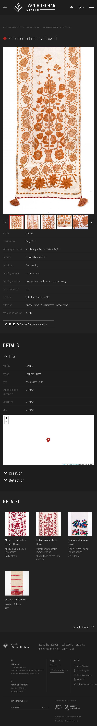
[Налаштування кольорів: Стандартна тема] (71, 7)
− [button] (6, 422)
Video (64, 649)
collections (67, 644)
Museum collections (20, 28)
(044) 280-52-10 (38, 670)
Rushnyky (38, 28)
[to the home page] (16, 646)
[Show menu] (91, 7)
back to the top (81, 627)
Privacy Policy (59, 721)
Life (12, 356)
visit (72, 649)
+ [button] (6, 418)
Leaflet (64, 464)
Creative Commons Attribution (26, 324)
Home (5, 28)
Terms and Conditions (71, 721)
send (43, 707)
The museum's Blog (48, 649)
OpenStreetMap (74, 464)
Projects (80, 644)
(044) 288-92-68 (27, 670)
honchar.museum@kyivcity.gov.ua (27, 674)
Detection (16, 480)
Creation (15, 473)
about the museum (48, 644)
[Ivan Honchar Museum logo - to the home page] (41, 7)
